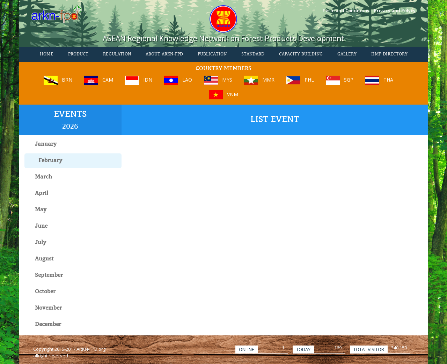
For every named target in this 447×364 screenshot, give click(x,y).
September (49, 275)
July (40, 243)
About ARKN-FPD (164, 54)
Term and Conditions (345, 10)
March (43, 177)
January (46, 144)
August (44, 259)
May (40, 210)
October (45, 292)
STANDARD (252, 54)
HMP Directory (389, 54)
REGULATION (117, 54)
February (50, 161)
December (48, 324)
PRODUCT (78, 54)
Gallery (347, 54)
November (48, 308)
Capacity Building (301, 54)
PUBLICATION (212, 54)
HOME (46, 54)
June (41, 226)
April (41, 193)
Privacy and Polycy (395, 10)
